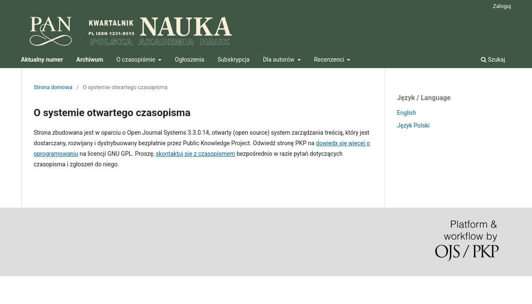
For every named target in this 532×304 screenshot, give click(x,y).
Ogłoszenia (190, 59)
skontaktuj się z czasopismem (195, 153)
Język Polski (413, 125)
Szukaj (493, 59)
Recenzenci (330, 59)
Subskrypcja (234, 59)
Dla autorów (279, 59)
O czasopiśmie (137, 59)
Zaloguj (502, 6)
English (406, 112)
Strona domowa (53, 87)
